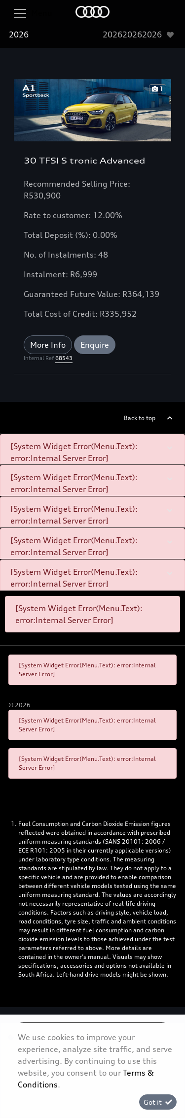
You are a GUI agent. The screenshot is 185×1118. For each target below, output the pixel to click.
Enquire (94, 345)
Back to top (139, 418)
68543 (64, 358)
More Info (48, 345)
